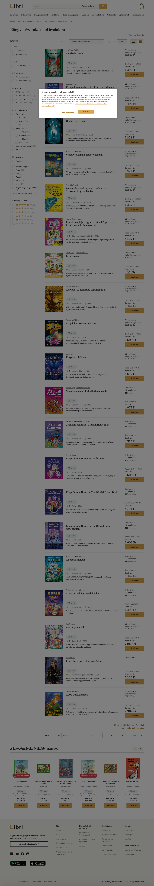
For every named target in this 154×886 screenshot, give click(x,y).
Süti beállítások (68, 112)
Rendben (86, 111)
